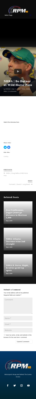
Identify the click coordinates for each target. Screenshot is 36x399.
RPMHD (7, 89)
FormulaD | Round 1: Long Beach (19, 184)
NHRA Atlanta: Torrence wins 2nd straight (15, 241)
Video (5, 91)
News (23, 89)
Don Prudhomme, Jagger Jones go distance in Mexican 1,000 (16, 214)
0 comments (13, 91)
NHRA (28, 89)
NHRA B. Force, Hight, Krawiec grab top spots (17, 268)
